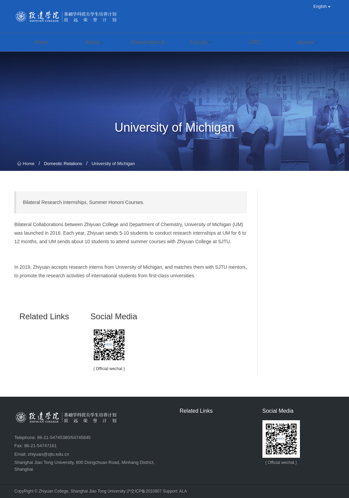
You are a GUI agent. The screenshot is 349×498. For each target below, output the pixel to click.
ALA (183, 491)
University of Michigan (113, 163)
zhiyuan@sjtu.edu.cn (48, 454)
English (322, 6)
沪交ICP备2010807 (144, 491)
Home (25, 163)
